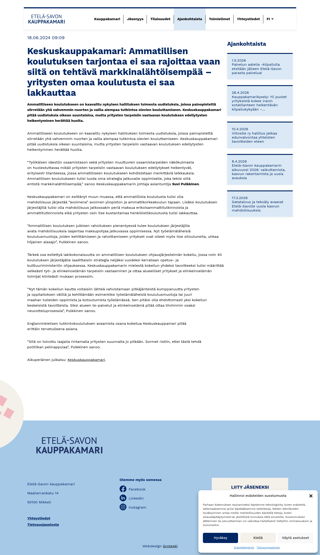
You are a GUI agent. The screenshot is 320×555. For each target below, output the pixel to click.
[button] (311, 496)
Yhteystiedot (248, 19)
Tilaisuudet (160, 19)
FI (268, 19)
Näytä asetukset (295, 538)
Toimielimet (219, 19)
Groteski (170, 546)
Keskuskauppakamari (86, 360)
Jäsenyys (135, 19)
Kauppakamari (107, 19)
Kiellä (258, 538)
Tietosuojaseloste (268, 547)
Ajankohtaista (189, 19)
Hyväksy (220, 538)
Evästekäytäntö (244, 547)
